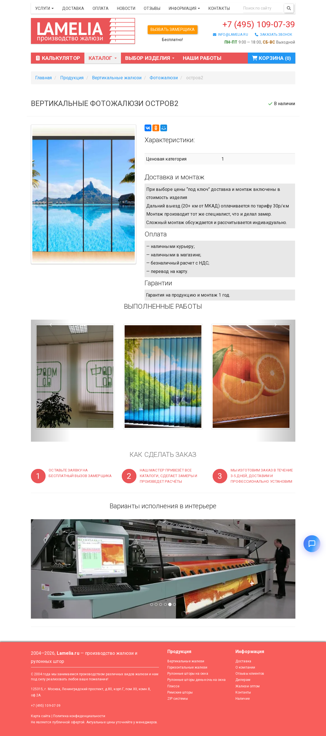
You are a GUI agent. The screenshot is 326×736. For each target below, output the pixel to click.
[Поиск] (289, 8)
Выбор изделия (149, 58)
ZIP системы (177, 699)
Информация (184, 8)
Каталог (103, 58)
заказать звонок (274, 35)
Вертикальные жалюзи (185, 661)
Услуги (44, 8)
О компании (245, 667)
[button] (51, 381)
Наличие (242, 699)
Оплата (101, 8)
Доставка (73, 8)
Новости (126, 8)
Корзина (271, 58)
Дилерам (242, 680)
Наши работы (202, 58)
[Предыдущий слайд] (51, 568)
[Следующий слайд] (275, 568)
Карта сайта (41, 716)
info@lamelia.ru (230, 35)
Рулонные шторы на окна (187, 674)
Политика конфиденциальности (79, 716)
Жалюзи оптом (247, 686)
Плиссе (173, 686)
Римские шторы (180, 692)
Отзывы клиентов (249, 674)
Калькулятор (57, 58)
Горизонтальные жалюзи (187, 667)
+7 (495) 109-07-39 (258, 24)
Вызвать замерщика (172, 29)
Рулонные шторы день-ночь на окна (196, 680)
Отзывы (152, 8)
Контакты (219, 8)
